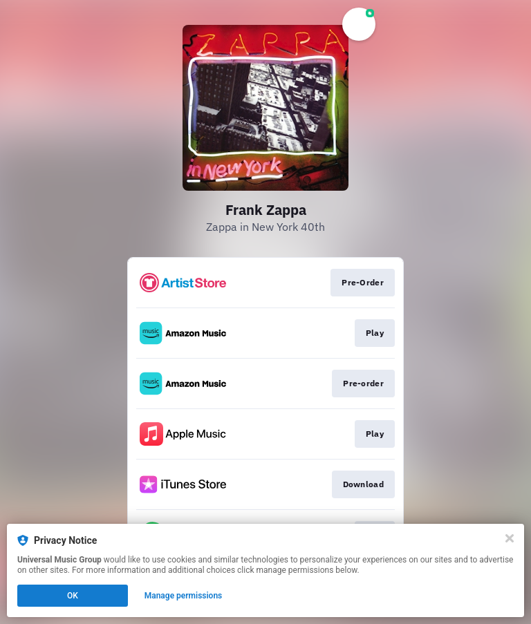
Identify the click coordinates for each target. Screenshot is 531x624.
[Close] (510, 538)
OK (72, 596)
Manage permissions (184, 596)
